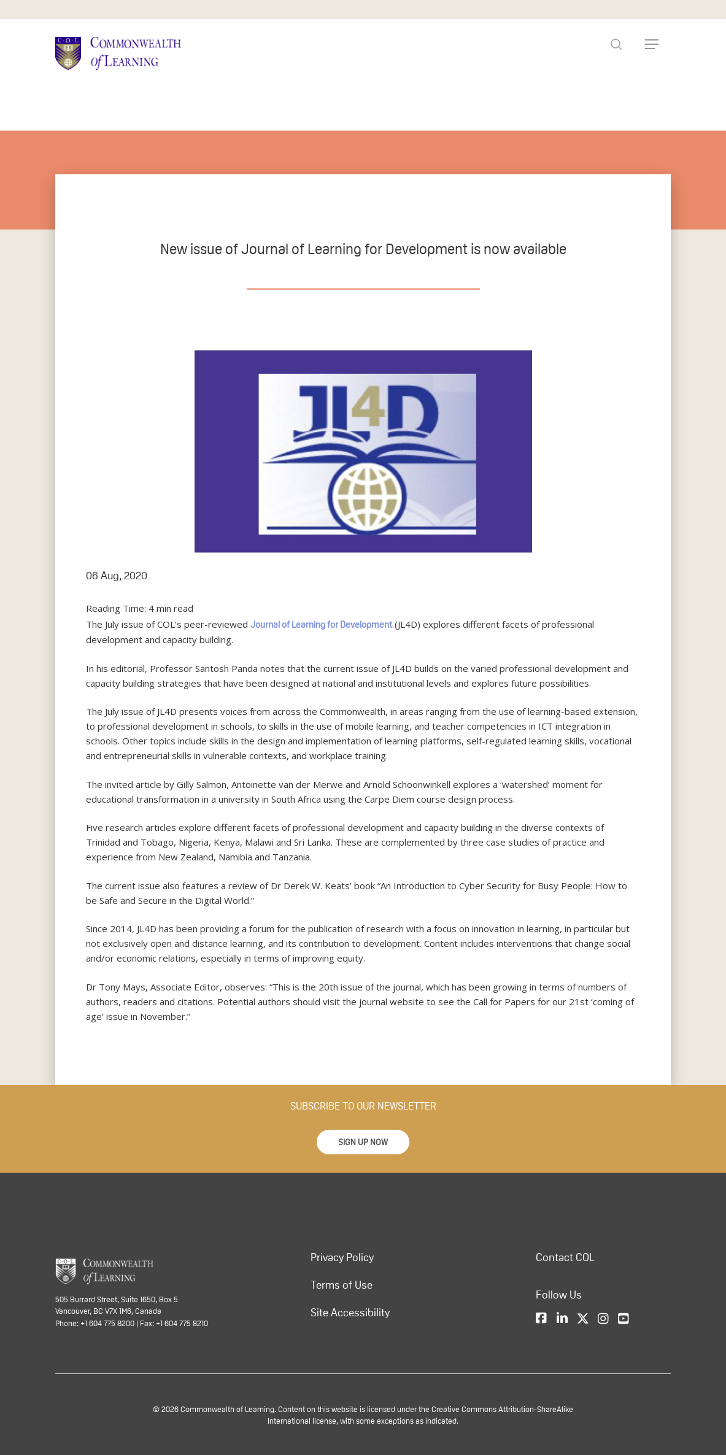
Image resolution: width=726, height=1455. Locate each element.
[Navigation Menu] (651, 44)
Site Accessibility (350, 1312)
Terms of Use (342, 1284)
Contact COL (565, 1257)
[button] (363, 1141)
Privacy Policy (342, 1257)
